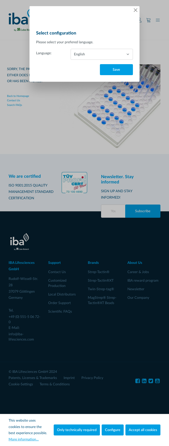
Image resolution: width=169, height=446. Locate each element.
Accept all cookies (143, 430)
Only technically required (77, 430)
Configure (112, 430)
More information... (24, 439)
